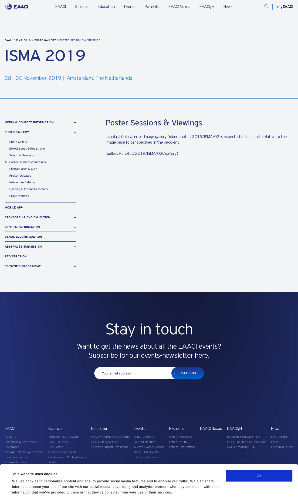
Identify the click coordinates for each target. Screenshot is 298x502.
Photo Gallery (45, 40)
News (228, 7)
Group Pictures (19, 196)
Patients (152, 7)
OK (259, 463)
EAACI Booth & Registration (27, 149)
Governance (12, 447)
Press (274, 442)
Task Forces (55, 447)
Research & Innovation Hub (243, 436)
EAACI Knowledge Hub (240, 447)
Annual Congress (144, 436)
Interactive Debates (22, 182)
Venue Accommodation (23, 237)
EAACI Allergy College (104, 442)
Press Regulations (282, 447)
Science (81, 7)
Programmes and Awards (63, 436)
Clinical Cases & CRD (23, 169)
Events (129, 7)
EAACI (60, 7)
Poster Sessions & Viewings (27, 162)
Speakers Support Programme (110, 447)
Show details (23, 493)
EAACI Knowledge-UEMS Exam (110, 436)
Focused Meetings (145, 442)
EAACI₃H (207, 7)
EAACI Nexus (179, 7)
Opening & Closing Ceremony (28, 189)
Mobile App (14, 207)
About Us (10, 436)
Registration (16, 256)
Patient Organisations (182, 447)
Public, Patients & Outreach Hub (246, 442)
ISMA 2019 (24, 40)
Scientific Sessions (21, 155)
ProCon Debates (20, 176)
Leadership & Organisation (21, 442)
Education (106, 7)
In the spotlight (280, 436)
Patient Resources (180, 436)
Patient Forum (178, 442)
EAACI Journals (58, 442)
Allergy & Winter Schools (149, 447)
